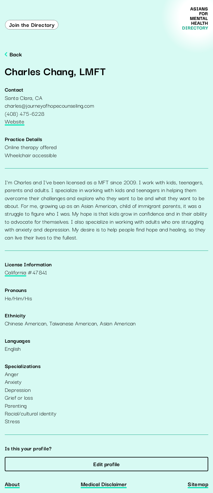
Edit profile (106, 464)
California (15, 272)
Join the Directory (32, 24)
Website (14, 121)
